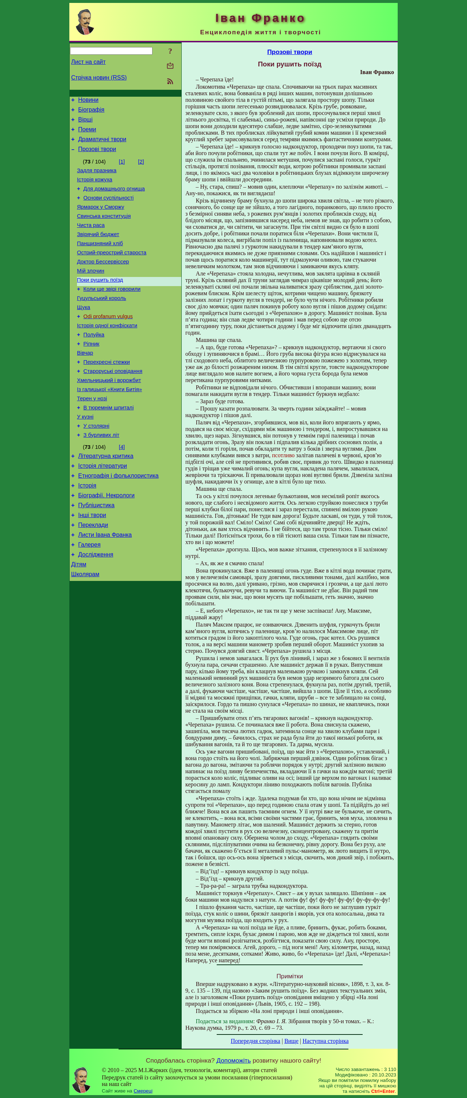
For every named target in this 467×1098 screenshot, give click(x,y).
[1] (122, 168)
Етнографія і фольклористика (118, 518)
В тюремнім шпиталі (109, 444)
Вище (291, 1041)
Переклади (93, 573)
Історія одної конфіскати (107, 352)
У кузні (85, 454)
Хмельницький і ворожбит (109, 413)
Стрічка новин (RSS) (99, 77)
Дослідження (95, 606)
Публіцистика (96, 551)
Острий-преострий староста (111, 270)
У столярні (96, 464)
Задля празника (96, 178)
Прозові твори (97, 156)
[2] (141, 168)
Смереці (143, 1091)
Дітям (78, 617)
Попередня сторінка (255, 1041)
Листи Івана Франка (105, 584)
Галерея (89, 595)
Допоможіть (233, 1060)
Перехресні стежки (107, 393)
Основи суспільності (109, 209)
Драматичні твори (102, 145)
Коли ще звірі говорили (112, 311)
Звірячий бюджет (98, 250)
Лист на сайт (88, 62)
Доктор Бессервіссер (103, 280)
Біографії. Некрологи (106, 540)
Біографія (91, 112)
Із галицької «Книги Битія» (109, 423)
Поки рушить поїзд (100, 301)
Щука (83, 331)
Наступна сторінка (325, 1041)
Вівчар (85, 382)
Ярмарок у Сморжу (100, 219)
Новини (88, 101)
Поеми (87, 134)
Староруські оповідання (113, 403)
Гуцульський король (101, 321)
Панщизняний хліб (100, 260)
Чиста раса (91, 239)
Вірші (85, 123)
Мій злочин (90, 290)
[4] (122, 486)
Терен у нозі (92, 433)
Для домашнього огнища (114, 198)
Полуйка (94, 362)
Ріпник (92, 372)
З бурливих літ (101, 474)
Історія (87, 529)
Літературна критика (105, 496)
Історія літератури (102, 507)
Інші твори (92, 562)
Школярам (85, 628)
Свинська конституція (104, 229)
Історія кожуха (94, 188)
